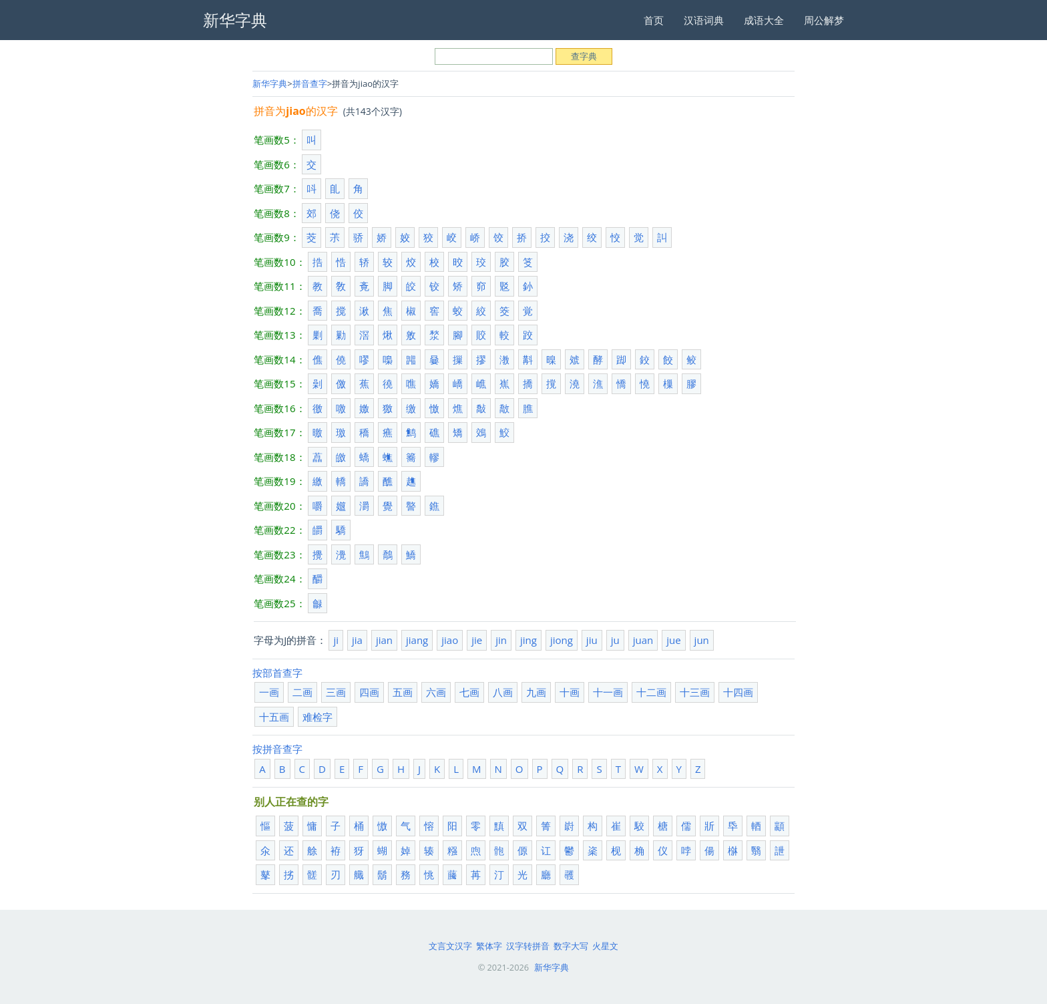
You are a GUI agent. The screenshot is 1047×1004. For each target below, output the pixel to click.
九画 (536, 692)
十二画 (651, 692)
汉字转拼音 (528, 946)
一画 (269, 692)
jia (357, 640)
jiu (592, 640)
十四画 (738, 692)
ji (336, 640)
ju (615, 640)
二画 (302, 692)
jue (673, 640)
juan (643, 640)
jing (528, 640)
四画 (369, 692)
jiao (449, 640)
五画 (403, 692)
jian (384, 640)
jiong (561, 640)
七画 (469, 692)
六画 (436, 692)
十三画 (695, 692)
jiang (417, 640)
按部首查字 (277, 672)
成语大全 (764, 20)
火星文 (605, 946)
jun (701, 640)
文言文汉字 (450, 946)
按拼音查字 (277, 749)
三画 (336, 692)
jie (476, 640)
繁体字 (489, 946)
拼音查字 (309, 83)
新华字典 (269, 83)
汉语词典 (704, 20)
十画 (570, 692)
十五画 (274, 716)
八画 (503, 692)
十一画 (608, 692)
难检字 (317, 716)
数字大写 (571, 946)
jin (501, 640)
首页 (654, 20)
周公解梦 (824, 20)
